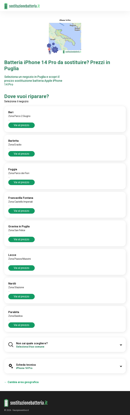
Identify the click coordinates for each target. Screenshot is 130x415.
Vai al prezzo (21, 125)
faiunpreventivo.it (21, 410)
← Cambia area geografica (21, 382)
